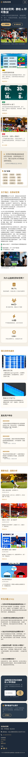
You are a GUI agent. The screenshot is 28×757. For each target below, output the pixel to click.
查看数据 (6, 24)
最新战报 (17, 24)
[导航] (25, 2)
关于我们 (3, 739)
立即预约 (7, 715)
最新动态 (3, 743)
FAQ (2, 741)
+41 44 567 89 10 (7, 734)
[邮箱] (10, 693)
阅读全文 (4, 499)
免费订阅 (20, 693)
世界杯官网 (6, 2)
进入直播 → (5, 145)
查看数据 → (5, 113)
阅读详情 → (5, 81)
